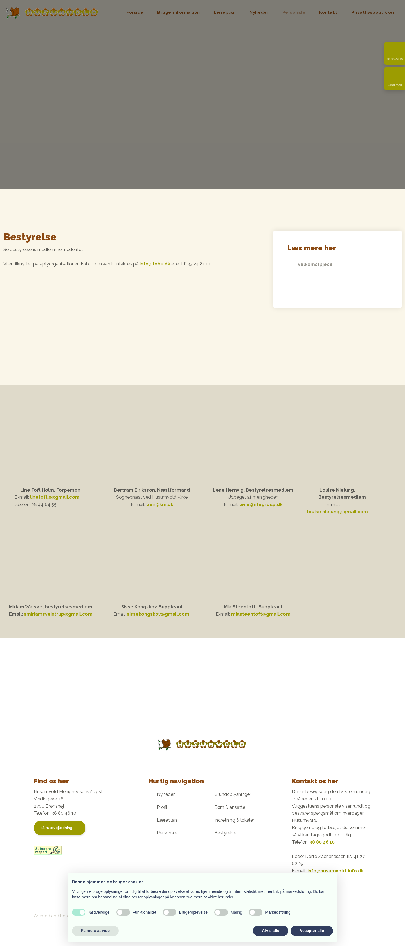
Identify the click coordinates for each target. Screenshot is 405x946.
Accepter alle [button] (312, 930)
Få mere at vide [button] (95, 930)
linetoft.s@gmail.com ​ (55, 497)
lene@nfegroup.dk (260, 504)
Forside (134, 12)
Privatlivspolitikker (373, 12)
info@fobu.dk (155, 264)
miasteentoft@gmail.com (261, 614)
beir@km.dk (159, 504)
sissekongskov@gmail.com (158, 614)
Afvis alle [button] (270, 930)
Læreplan (225, 12)
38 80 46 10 (322, 842)
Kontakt (328, 12)
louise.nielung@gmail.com (337, 511)
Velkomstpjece (315, 264)
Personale (294, 12)
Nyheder (259, 12)
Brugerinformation (178, 12)
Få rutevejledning (56, 828)
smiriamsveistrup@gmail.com (58, 614)
